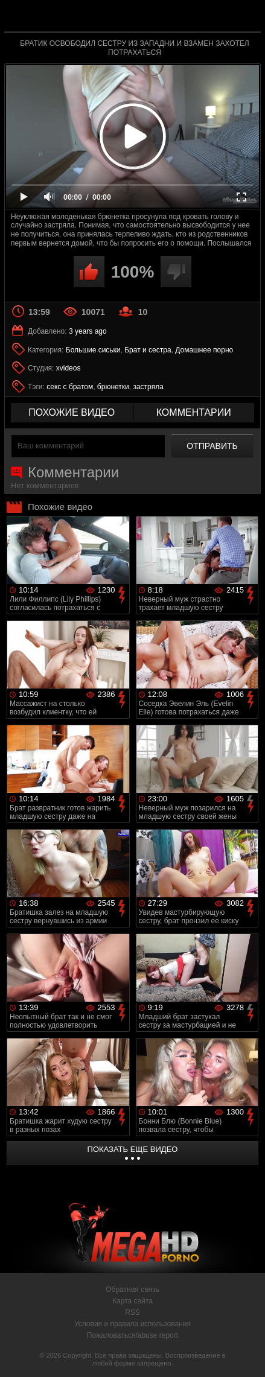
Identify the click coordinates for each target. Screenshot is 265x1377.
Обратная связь (132, 1289)
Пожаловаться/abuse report (132, 1335)
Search (246, 16)
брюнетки (113, 387)
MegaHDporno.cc (166, 21)
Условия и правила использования (132, 1324)
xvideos (68, 368)
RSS (132, 1312)
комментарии (193, 412)
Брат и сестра (147, 350)
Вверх (246, 1354)
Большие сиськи (93, 350)
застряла (148, 387)
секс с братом (69, 387)
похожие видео (71, 412)
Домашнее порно (204, 350)
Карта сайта (132, 1301)
